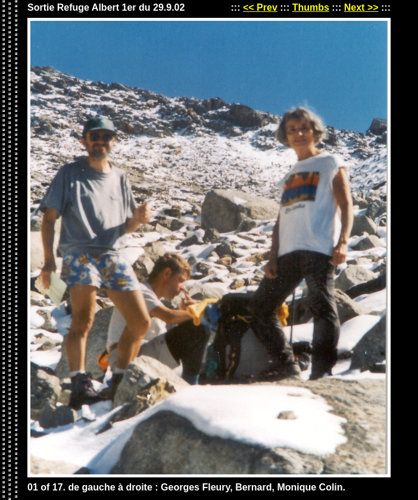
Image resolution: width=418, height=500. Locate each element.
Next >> (361, 7)
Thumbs (310, 7)
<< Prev (260, 7)
